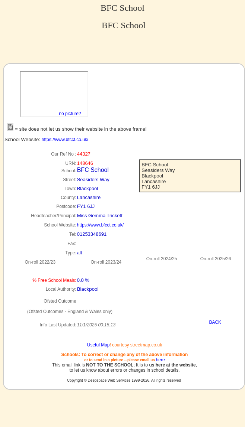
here (160, 359)
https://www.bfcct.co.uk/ (65, 139)
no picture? (70, 113)
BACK (215, 322)
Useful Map (98, 345)
